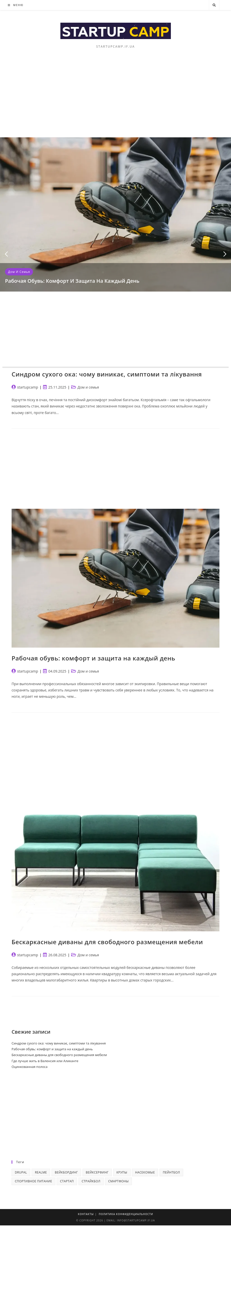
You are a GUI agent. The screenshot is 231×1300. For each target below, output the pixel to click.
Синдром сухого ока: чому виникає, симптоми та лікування (107, 374)
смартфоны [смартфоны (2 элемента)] (118, 1181)
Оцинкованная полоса (30, 1066)
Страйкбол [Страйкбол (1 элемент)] (91, 1181)
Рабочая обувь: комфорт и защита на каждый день (72, 280)
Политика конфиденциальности (126, 1214)
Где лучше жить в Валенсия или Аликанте (45, 1061)
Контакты (86, 1214)
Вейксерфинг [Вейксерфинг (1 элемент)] (97, 1172)
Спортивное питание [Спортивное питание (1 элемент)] (33, 1181)
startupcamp (27, 387)
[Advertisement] (115, 99)
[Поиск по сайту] (214, 5)
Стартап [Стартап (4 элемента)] (67, 1181)
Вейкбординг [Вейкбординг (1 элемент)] (66, 1172)
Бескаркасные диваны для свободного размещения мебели (107, 942)
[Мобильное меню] (16, 5)
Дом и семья (19, 272)
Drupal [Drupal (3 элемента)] (21, 1172)
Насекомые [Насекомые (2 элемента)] (145, 1172)
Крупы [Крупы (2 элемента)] (122, 1172)
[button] (6, 254)
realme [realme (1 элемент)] (41, 1172)
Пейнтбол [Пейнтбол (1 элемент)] (171, 1172)
